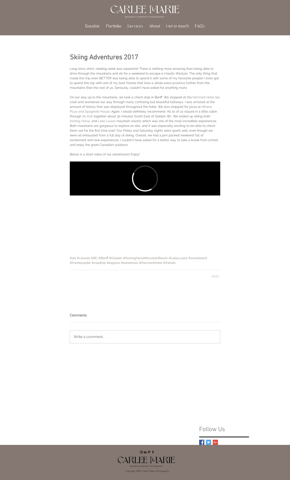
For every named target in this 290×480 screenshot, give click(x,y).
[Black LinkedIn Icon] (145, 452)
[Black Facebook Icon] (153, 452)
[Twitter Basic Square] (208, 442)
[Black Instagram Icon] (141, 452)
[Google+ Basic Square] (215, 442)
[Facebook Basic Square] (201, 442)
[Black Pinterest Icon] (149, 452)
